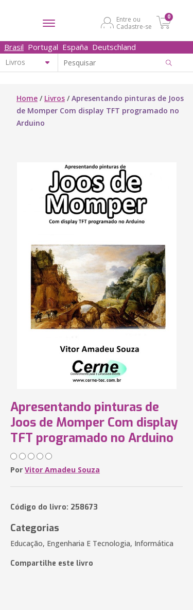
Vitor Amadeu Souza (62, 470)
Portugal (43, 47)
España (75, 47)
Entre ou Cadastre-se (134, 22)
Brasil (14, 47)
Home (27, 98)
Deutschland (114, 47)
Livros (54, 98)
